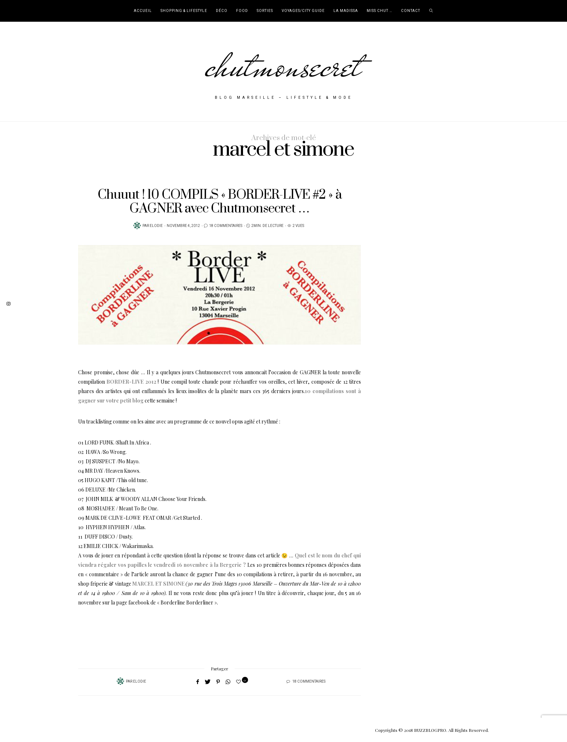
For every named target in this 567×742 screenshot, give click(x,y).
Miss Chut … (379, 10)
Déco (221, 10)
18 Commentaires (225, 225)
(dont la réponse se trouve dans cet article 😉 (235, 555)
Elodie (156, 225)
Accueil (143, 10)
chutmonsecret (284, 66)
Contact (410, 10)
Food (242, 10)
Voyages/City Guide (303, 10)
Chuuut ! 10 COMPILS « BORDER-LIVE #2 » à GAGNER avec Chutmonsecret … (220, 202)
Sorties (265, 10)
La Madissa (345, 10)
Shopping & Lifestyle (184, 10)
